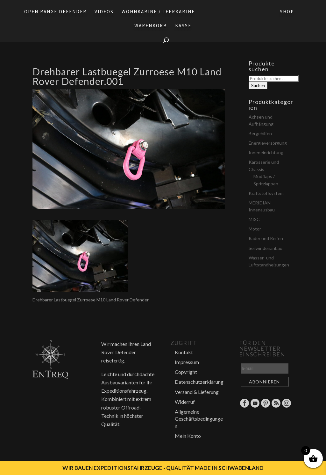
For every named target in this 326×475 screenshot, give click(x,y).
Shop (287, 12)
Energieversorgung (268, 143)
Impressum (187, 362)
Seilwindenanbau (265, 248)
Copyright (186, 372)
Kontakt (184, 352)
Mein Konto (188, 436)
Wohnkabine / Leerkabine (158, 12)
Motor (255, 228)
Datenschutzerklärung (199, 382)
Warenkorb (150, 26)
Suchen (258, 85)
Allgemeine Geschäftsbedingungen (199, 419)
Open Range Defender (55, 12)
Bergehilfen (260, 133)
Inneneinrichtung (266, 152)
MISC (254, 219)
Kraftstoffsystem (266, 193)
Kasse (183, 26)
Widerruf (185, 402)
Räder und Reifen (266, 238)
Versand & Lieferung (197, 392)
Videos (104, 12)
